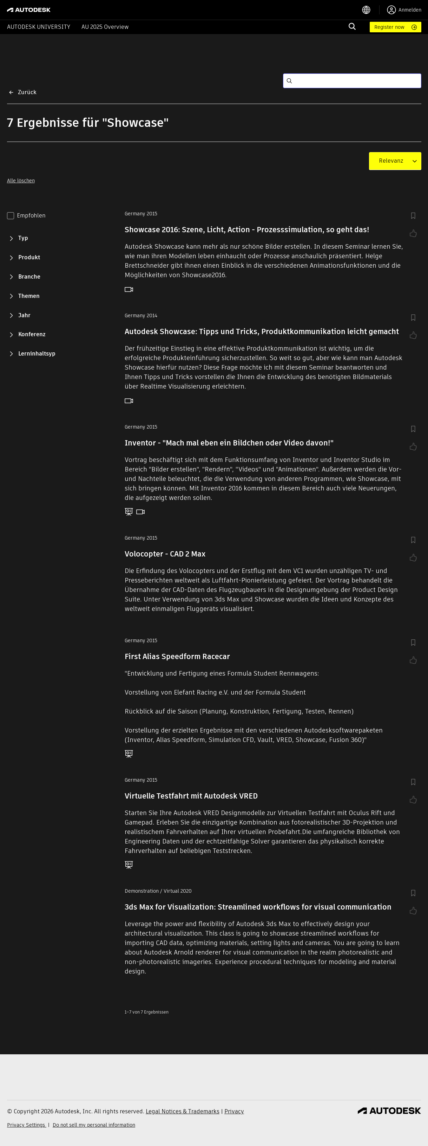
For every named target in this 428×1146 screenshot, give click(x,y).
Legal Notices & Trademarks (182, 1111)
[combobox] (391, 161)
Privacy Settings (26, 1124)
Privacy (234, 1111)
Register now (389, 27)
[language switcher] (371, 9)
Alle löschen (21, 180)
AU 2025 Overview (105, 27)
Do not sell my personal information (94, 1124)
